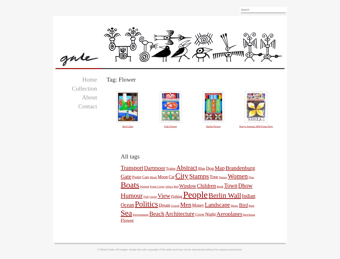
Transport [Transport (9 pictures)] (132, 168)
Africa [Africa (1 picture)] (169, 186)
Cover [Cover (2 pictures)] (199, 214)
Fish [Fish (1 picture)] (146, 196)
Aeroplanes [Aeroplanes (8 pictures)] (229, 214)
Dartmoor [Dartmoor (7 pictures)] (154, 168)
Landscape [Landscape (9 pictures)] (217, 205)
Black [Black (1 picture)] (153, 177)
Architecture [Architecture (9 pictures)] (179, 214)
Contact (87, 106)
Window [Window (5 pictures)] (187, 186)
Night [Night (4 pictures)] (210, 214)
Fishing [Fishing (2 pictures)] (176, 196)
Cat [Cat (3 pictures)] (171, 177)
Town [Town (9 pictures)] (230, 185)
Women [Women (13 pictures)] (238, 176)
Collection (84, 88)
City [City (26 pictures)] (181, 175)
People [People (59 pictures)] (195, 195)
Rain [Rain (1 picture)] (251, 205)
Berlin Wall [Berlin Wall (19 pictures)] (224, 195)
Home (89, 79)
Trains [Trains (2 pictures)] (170, 169)
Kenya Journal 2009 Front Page (256, 126)
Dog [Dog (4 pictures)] (210, 168)
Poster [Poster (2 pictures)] (137, 177)
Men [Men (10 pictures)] (185, 204)
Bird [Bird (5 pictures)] (243, 205)
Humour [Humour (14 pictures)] (132, 195)
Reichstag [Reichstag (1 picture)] (249, 214)
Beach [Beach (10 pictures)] (156, 213)
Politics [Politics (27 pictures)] (146, 204)
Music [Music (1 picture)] (234, 205)
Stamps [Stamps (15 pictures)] (199, 176)
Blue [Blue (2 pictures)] (201, 169)
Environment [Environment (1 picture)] (141, 214)
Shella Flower (213, 126)
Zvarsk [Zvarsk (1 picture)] (175, 205)
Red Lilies (127, 126)
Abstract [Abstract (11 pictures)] (186, 167)
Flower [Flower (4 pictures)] (127, 220)
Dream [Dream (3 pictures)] (164, 205)
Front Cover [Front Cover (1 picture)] (157, 186)
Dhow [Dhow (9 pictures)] (245, 185)
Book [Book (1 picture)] (220, 186)
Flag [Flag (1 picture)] (251, 177)
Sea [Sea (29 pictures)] (126, 213)
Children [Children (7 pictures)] (206, 186)
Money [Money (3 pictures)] (198, 205)
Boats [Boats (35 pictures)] (130, 184)
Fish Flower (170, 126)
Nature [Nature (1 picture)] (223, 177)
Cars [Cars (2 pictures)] (145, 177)
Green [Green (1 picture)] (153, 196)
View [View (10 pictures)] (163, 195)
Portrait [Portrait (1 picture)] (144, 186)
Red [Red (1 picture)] (176, 186)
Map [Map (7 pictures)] (220, 168)
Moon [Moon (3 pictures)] (163, 177)
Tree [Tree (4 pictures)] (214, 176)
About (89, 97)
